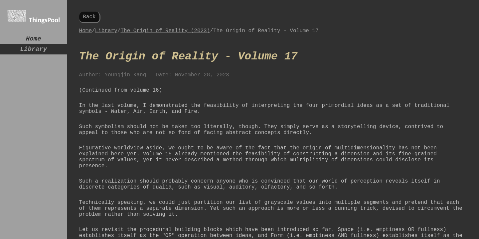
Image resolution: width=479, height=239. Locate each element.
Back (89, 17)
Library (33, 51)
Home (33, 39)
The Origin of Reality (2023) (165, 33)
